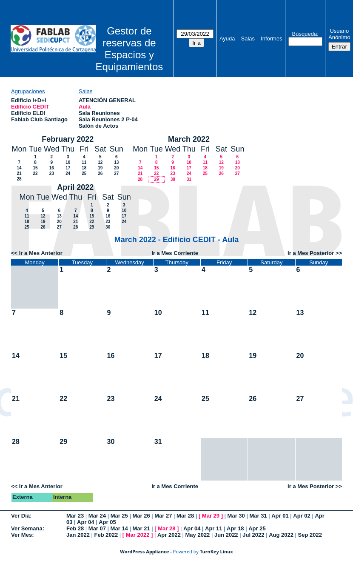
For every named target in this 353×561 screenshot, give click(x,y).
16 (51, 168)
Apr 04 (85, 522)
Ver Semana (27, 528)
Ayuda (227, 38)
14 (19, 168)
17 (67, 168)
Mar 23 (75, 515)
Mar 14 (119, 528)
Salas (248, 38)
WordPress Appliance (144, 551)
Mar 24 (97, 515)
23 (51, 173)
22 (35, 173)
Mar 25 (119, 515)
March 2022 (189, 139)
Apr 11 (213, 528)
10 (67, 162)
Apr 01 (279, 515)
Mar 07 (97, 528)
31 (189, 179)
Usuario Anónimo (339, 34)
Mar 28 (185, 515)
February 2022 (68, 139)
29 (156, 179)
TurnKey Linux (216, 551)
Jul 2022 (253, 535)
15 (35, 168)
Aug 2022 (281, 535)
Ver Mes (21, 535)
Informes (271, 38)
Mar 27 (163, 515)
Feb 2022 (106, 535)
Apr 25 (256, 528)
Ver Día (20, 515)
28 (19, 179)
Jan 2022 (78, 535)
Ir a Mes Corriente (174, 253)
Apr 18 (235, 528)
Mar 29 (210, 515)
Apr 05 (107, 522)
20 (116, 168)
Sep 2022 (310, 535)
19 (100, 168)
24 (67, 173)
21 (19, 173)
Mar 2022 (138, 535)
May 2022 (197, 535)
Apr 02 (301, 515)
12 (100, 162)
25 (84, 173)
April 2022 (75, 187)
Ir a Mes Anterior (41, 253)
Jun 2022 (226, 535)
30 (173, 179)
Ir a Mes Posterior (311, 253)
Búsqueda (304, 34)
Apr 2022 (169, 535)
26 (100, 173)
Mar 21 (141, 528)
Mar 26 (141, 515)
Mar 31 (258, 515)
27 (116, 173)
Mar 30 (236, 515)
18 (84, 168)
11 (84, 162)
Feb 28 (75, 528)
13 (116, 162)
